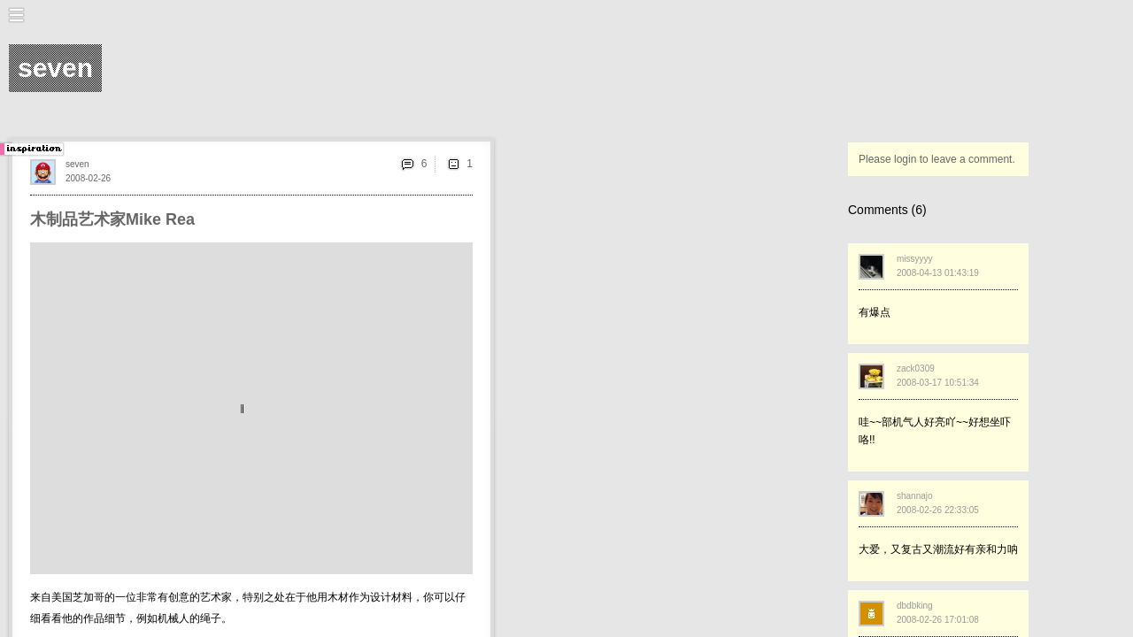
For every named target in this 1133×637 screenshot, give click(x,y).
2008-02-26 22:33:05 (938, 510)
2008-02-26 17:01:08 (938, 620)
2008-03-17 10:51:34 (938, 383)
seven (77, 164)
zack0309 (916, 368)
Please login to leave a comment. (937, 159)
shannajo (915, 496)
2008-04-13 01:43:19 (938, 273)
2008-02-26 (88, 178)
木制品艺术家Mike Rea (112, 219)
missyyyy (915, 259)
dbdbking (915, 605)
